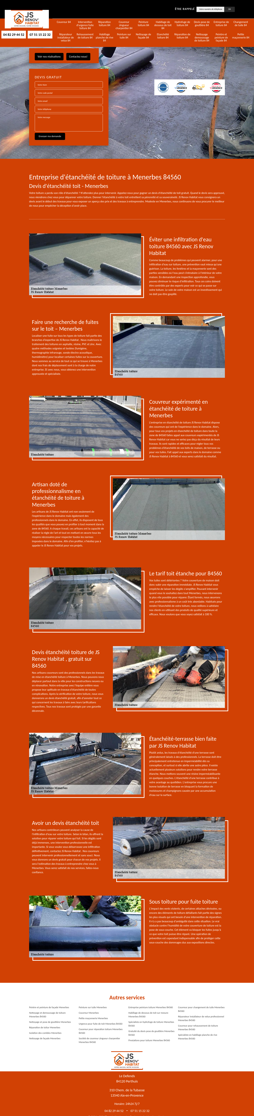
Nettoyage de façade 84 (143, 36)
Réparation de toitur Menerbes (44, 1027)
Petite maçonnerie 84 (240, 36)
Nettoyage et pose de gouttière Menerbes (50, 1022)
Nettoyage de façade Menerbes (45, 1038)
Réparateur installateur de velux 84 (66, 37)
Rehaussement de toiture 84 (85, 36)
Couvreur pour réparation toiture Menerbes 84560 (101, 1031)
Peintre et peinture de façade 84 (221, 37)
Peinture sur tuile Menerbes (93, 1007)
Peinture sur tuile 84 (124, 36)
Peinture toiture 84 (143, 23)
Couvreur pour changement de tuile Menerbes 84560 (201, 1009)
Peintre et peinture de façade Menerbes (49, 1007)
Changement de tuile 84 (240, 23)
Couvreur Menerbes (89, 1012)
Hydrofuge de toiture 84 (182, 23)
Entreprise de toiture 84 (221, 23)
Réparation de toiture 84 (182, 36)
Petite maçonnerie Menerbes (93, 1018)
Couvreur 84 (64, 22)
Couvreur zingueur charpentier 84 (124, 25)
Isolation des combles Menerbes (45, 1032)
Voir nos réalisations (49, 56)
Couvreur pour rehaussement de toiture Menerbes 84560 (198, 1027)
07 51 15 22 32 (39, 34)
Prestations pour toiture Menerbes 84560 (149, 1040)
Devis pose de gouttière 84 (202, 23)
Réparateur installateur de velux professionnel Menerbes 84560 (201, 1018)
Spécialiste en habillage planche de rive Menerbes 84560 (197, 1036)
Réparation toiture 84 (104, 23)
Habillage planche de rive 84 (104, 37)
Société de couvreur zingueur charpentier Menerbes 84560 (99, 1040)
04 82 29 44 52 (13, 34)
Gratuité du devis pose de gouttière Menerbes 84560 (151, 1033)
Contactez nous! (78, 56)
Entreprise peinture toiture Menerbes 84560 (150, 1007)
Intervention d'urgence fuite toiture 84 (85, 25)
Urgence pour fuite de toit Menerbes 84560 (100, 1023)
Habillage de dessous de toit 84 (162, 25)
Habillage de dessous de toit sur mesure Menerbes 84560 (148, 1014)
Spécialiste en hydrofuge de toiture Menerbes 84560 (151, 1024)
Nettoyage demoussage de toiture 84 (201, 37)
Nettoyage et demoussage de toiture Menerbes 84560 (47, 1014)
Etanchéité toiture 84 (163, 36)
